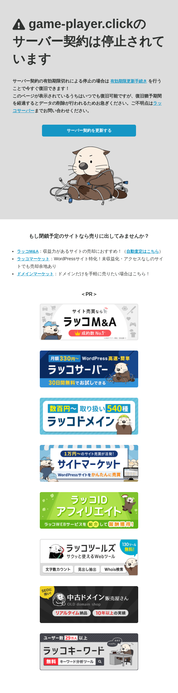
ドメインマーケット (35, 274)
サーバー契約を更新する (89, 130)
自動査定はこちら (142, 251)
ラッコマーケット (33, 259)
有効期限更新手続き (128, 81)
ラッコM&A (28, 251)
